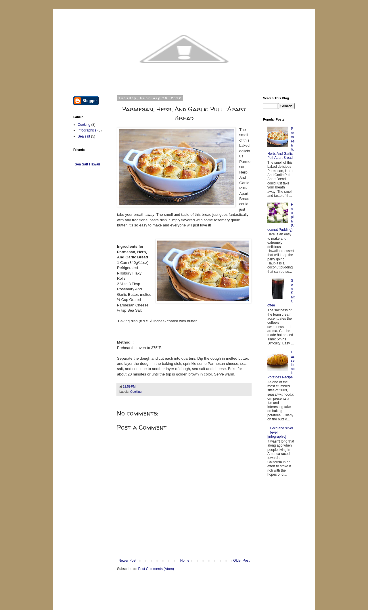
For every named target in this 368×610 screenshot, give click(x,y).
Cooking (136, 391)
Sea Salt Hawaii (87, 164)
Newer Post (127, 560)
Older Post (241, 560)
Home (184, 560)
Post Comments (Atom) (156, 569)
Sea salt (84, 136)
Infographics (87, 130)
